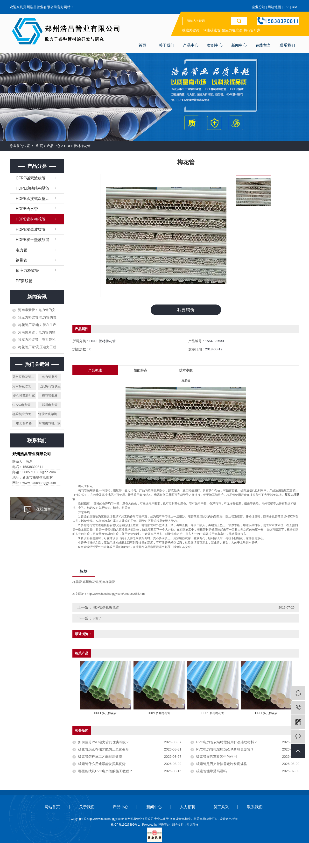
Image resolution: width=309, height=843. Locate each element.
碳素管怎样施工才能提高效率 (100, 757)
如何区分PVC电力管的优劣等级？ (103, 742)
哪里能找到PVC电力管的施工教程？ (105, 771)
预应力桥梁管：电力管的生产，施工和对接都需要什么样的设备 (39, 339)
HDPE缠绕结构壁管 (32, 188)
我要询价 (186, 309)
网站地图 (274, 7)
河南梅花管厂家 (50, 423)
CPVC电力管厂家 (24, 405)
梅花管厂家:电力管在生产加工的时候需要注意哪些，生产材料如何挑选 (39, 325)
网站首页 (52, 807)
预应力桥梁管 (232, 30)
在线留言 (263, 45)
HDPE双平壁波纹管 (32, 240)
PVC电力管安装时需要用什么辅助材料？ (226, 742)
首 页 (39, 146)
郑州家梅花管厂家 (24, 377)
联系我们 (287, 45)
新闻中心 (239, 45)
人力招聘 (187, 807)
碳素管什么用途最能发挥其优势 (102, 764)
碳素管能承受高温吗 (211, 771)
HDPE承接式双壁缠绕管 (36, 199)
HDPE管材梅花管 (77, 146)
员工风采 (221, 807)
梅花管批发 (49, 395)
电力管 (21, 250)
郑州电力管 (49, 405)
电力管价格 (24, 423)
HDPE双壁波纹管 (31, 229)
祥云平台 (164, 825)
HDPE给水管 (27, 209)
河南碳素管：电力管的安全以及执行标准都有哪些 (39, 310)
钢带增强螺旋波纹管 (50, 414)
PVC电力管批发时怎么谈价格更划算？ (225, 749)
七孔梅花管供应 (50, 386)
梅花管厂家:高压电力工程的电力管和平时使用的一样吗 (39, 347)
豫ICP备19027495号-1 (125, 825)
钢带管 (21, 260)
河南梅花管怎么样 (24, 386)
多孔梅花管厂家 (24, 395)
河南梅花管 (107, 582)
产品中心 (190, 45)
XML (295, 7)
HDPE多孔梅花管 (106, 607)
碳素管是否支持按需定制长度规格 (221, 764)
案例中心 (215, 45)
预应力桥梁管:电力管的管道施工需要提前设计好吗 (39, 317)
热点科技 (192, 825)
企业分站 (258, 7)
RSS (286, 7)
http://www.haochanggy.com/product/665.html (116, 594)
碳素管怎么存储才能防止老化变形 (103, 749)
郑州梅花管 (90, 582)
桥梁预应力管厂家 (24, 414)
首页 (142, 45)
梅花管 (77, 582)
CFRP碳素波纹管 (31, 178)
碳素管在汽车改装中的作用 (216, 757)
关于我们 (166, 45)
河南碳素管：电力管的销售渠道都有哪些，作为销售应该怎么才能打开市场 (39, 332)
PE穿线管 (24, 281)
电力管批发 (49, 377)
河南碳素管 (212, 30)
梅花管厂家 (252, 30)
